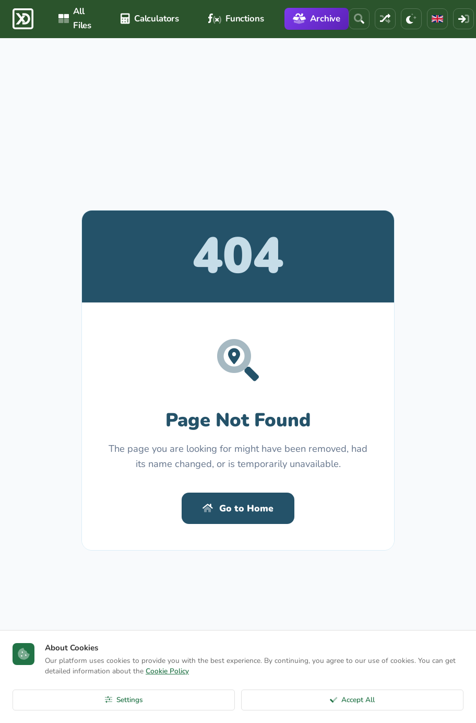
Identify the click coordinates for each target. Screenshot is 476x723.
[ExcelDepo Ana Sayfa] (23, 18)
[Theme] (411, 18)
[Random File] (385, 18)
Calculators (150, 19)
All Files (74, 18)
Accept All (352, 700)
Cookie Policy (167, 671)
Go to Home (238, 508)
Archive (316, 19)
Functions (236, 19)
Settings (124, 700)
